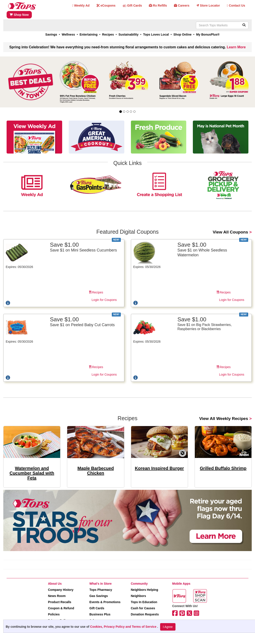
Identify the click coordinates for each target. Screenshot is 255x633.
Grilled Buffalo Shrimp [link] (223, 468)
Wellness (68, 34)
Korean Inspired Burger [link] (159, 468)
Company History (61, 589)
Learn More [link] (236, 47)
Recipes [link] (108, 34)
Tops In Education (144, 602)
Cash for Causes (143, 608)
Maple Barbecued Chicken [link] (96, 471)
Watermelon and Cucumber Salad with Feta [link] (31, 473)
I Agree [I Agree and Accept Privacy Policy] (168, 627)
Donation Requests (145, 614)
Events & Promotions (105, 602)
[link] (127, 81)
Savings (51, 34)
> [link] (232, 232)
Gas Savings (98, 596)
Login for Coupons (104, 300)
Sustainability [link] (128, 34)
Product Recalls (59, 602)
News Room (57, 596)
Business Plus (99, 614)
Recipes (96, 292)
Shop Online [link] (183, 34)
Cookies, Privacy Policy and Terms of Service (123, 626)
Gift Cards (96, 608)
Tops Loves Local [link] (156, 34)
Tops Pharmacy (100, 589)
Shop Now (19, 14)
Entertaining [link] (89, 34)
